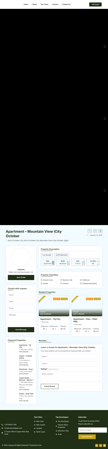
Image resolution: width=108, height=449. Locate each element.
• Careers (54, 4)
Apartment (57, 299)
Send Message (20, 330)
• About (34, 4)
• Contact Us (65, 4)
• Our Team (44, 4)
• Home (25, 4)
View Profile (21, 277)
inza (39, 445)
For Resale (64, 299)
